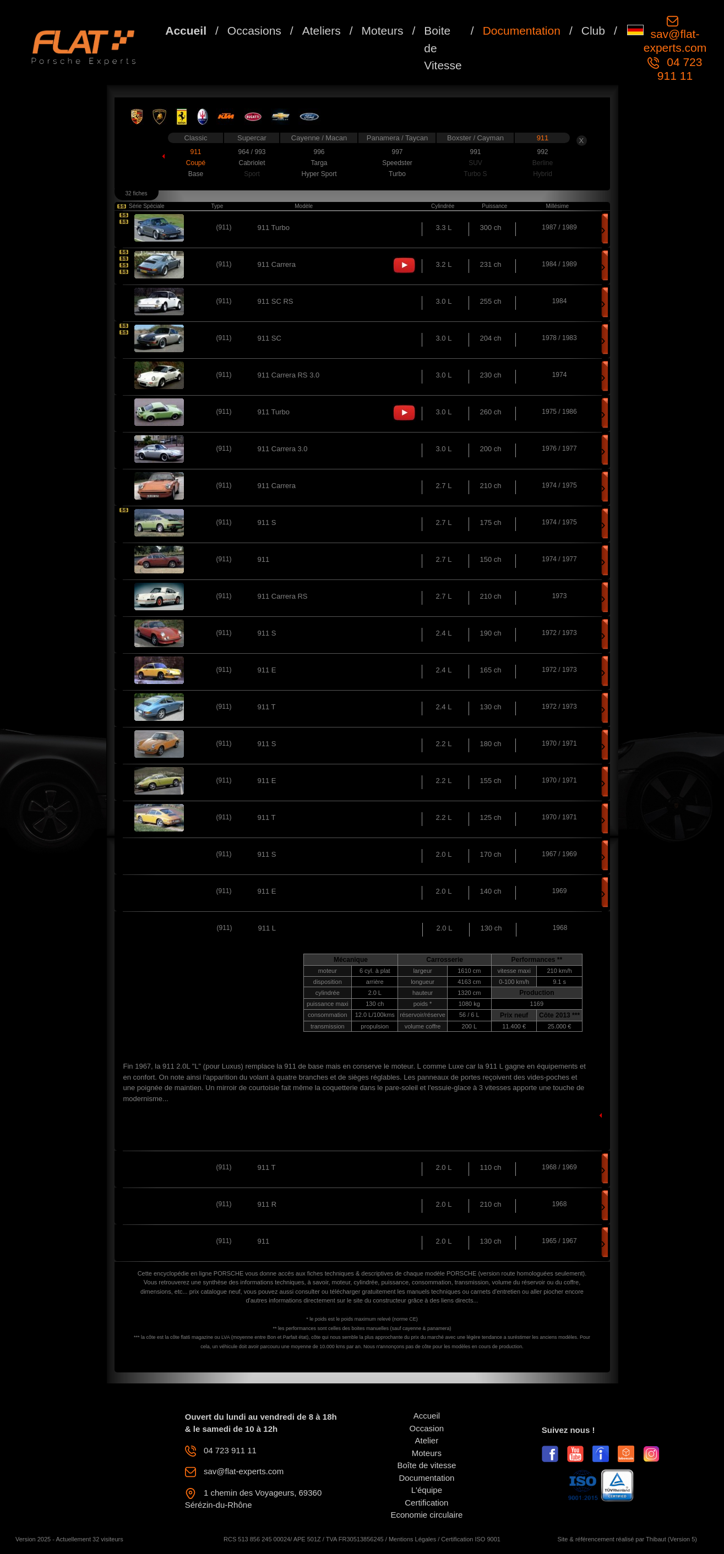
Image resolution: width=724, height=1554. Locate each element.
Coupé (195, 163)
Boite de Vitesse (443, 48)
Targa (319, 163)
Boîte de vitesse (427, 1465)
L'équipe (426, 1490)
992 (542, 152)
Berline (542, 163)
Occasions (254, 30)
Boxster (460, 138)
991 (475, 152)
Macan (336, 138)
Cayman (490, 138)
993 (259, 152)
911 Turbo (274, 227)
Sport (252, 174)
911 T (267, 707)
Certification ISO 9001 (470, 1539)
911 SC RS (275, 301)
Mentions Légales (412, 1539)
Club (593, 30)
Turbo (397, 174)
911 (543, 138)
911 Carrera (277, 264)
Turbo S (475, 174)
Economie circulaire (426, 1514)
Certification (426, 1502)
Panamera (384, 138)
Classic (196, 138)
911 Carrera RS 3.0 (289, 375)
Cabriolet (251, 163)
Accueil (185, 30)
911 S (267, 522)
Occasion (427, 1428)
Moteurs (383, 30)
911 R (267, 1204)
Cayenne (306, 138)
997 (396, 152)
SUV (475, 163)
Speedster (397, 163)
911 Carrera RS (283, 596)
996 (318, 152)
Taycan (416, 138)
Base (195, 174)
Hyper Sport (318, 174)
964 (244, 152)
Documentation (521, 30)
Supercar (251, 138)
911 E (267, 670)
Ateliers (321, 30)
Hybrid (542, 174)
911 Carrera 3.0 (283, 449)
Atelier (427, 1440)
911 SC (269, 338)
